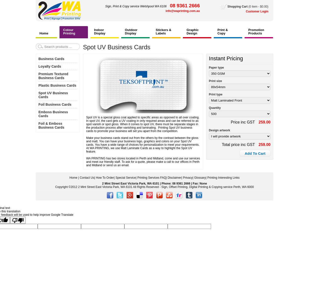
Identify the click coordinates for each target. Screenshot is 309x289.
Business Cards (51, 59)
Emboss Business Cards (53, 114)
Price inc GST (243, 122)
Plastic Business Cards (57, 85)
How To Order (105, 177)
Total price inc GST (238, 145)
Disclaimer (174, 177)
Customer (253, 11)
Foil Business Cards (54, 104)
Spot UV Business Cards (53, 95)
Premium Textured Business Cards (53, 76)
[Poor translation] (18, 220)
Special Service (126, 177)
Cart (247, 6)
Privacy (187, 177)
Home (73, 177)
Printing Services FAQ (151, 177)
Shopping (234, 6)
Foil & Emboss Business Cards (51, 125)
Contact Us (87, 177)
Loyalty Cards (49, 66)
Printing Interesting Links (223, 177)
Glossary (200, 177)
